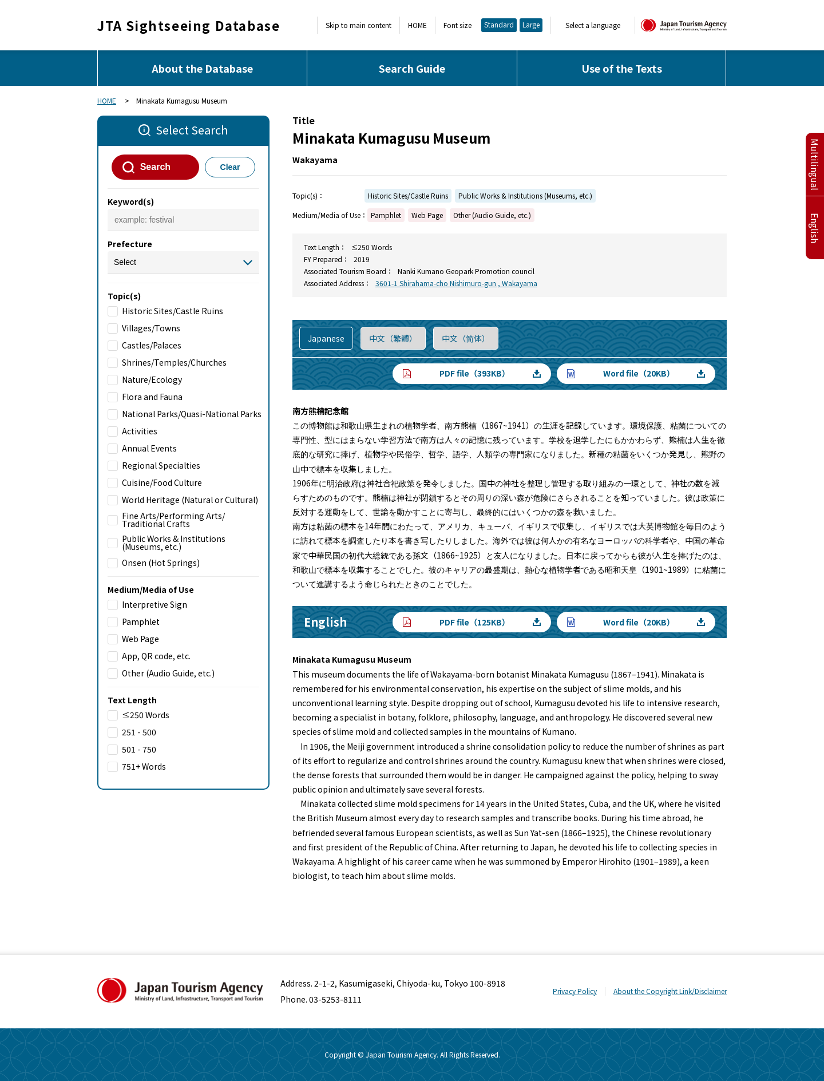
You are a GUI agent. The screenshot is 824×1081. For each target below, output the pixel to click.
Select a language (592, 25)
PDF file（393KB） (474, 373)
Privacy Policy (575, 991)
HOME (417, 25)
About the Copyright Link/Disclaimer (670, 991)
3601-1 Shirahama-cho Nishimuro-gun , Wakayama (456, 283)
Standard (499, 24)
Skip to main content (358, 25)
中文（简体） (466, 338)
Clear (230, 167)
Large (531, 24)
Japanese (326, 338)
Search (155, 167)
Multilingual (815, 164)
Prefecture (130, 244)
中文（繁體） (393, 338)
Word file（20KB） (639, 373)
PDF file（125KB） (474, 622)
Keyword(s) (131, 201)
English (815, 228)
